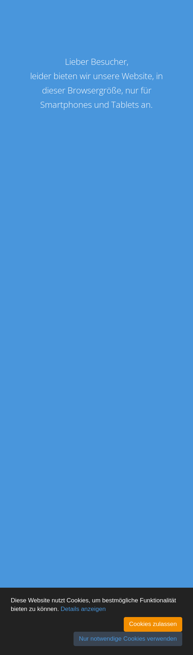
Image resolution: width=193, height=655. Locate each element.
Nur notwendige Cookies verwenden (128, 638)
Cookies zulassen (153, 624)
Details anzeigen (83, 609)
